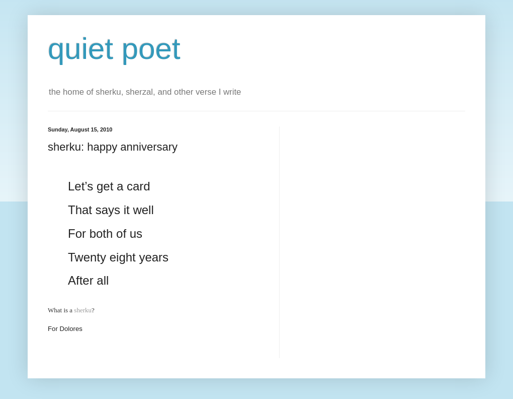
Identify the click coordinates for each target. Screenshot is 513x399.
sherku (83, 310)
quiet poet (114, 48)
